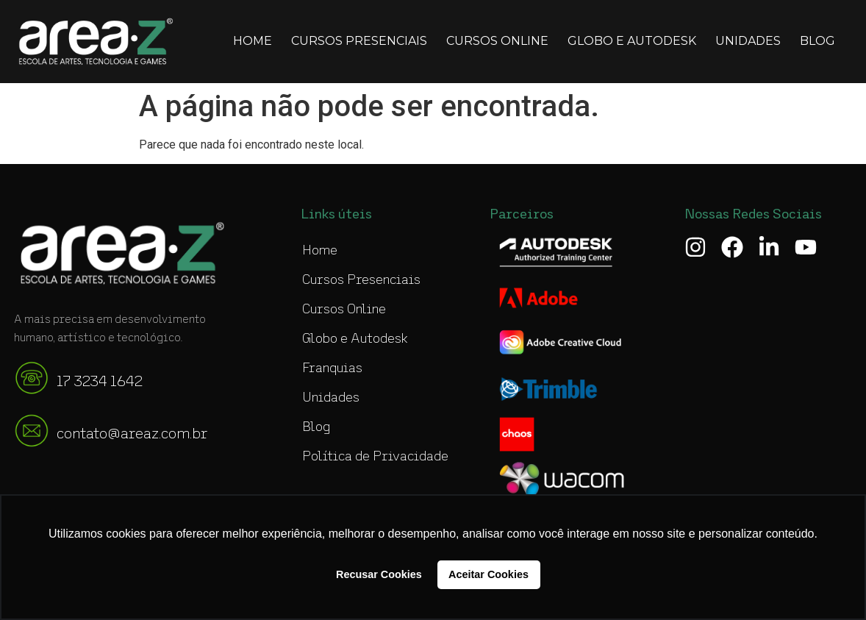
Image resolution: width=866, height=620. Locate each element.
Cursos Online (497, 41)
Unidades (748, 41)
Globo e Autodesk (632, 41)
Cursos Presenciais (359, 41)
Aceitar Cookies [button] (488, 574)
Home (252, 41)
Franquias (332, 368)
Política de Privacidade (375, 457)
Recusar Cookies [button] (379, 574)
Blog (817, 41)
